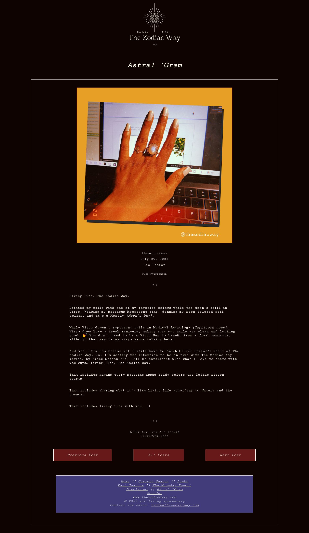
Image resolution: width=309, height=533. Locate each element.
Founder (154, 493)
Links (182, 481)
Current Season (153, 481)
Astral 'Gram (170, 489)
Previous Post (82, 455)
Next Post (230, 455)
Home (125, 481)
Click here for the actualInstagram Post (154, 434)
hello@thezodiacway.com (175, 505)
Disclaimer (137, 489)
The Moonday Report (171, 485)
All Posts (158, 455)
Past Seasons (131, 485)
